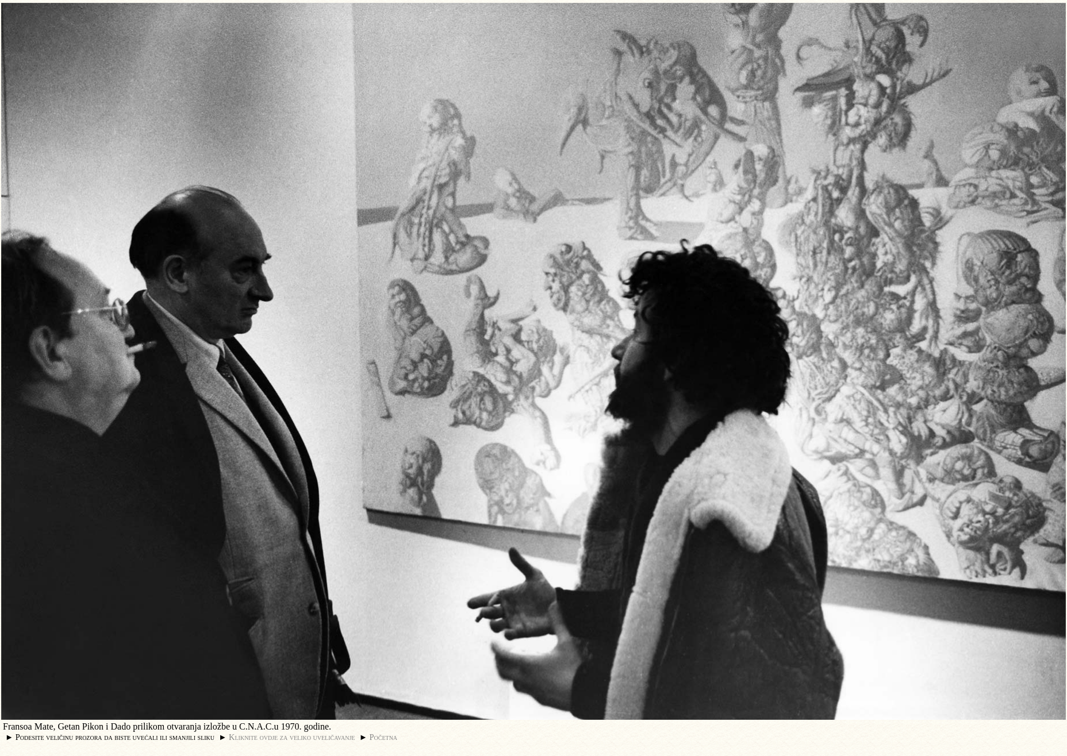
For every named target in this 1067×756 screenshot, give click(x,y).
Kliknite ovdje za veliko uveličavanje (292, 737)
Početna (384, 737)
